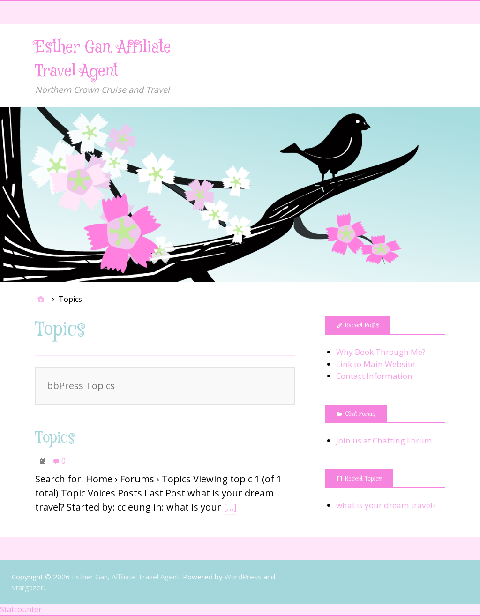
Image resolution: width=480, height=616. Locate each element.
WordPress (243, 576)
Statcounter (21, 609)
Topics (55, 438)
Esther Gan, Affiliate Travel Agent (126, 576)
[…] (230, 507)
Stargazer (28, 587)
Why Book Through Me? (381, 351)
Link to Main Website (375, 364)
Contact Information (374, 375)
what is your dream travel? (386, 505)
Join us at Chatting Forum (384, 440)
